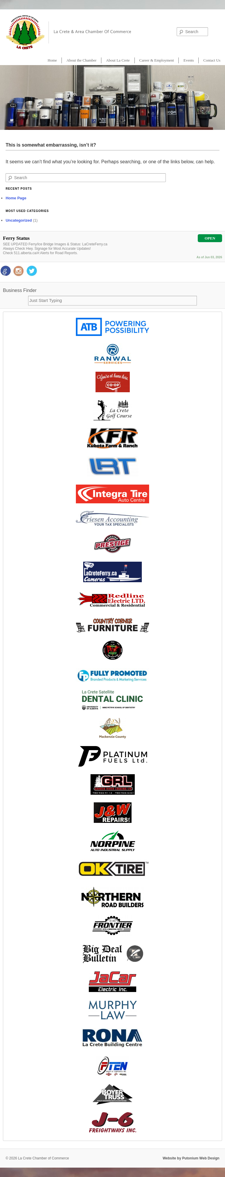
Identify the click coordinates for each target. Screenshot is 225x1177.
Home (52, 60)
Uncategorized (19, 220)
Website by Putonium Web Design (191, 1158)
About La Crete (118, 60)
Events (188, 60)
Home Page (16, 198)
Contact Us (211, 60)
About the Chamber (82, 60)
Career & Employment (156, 60)
